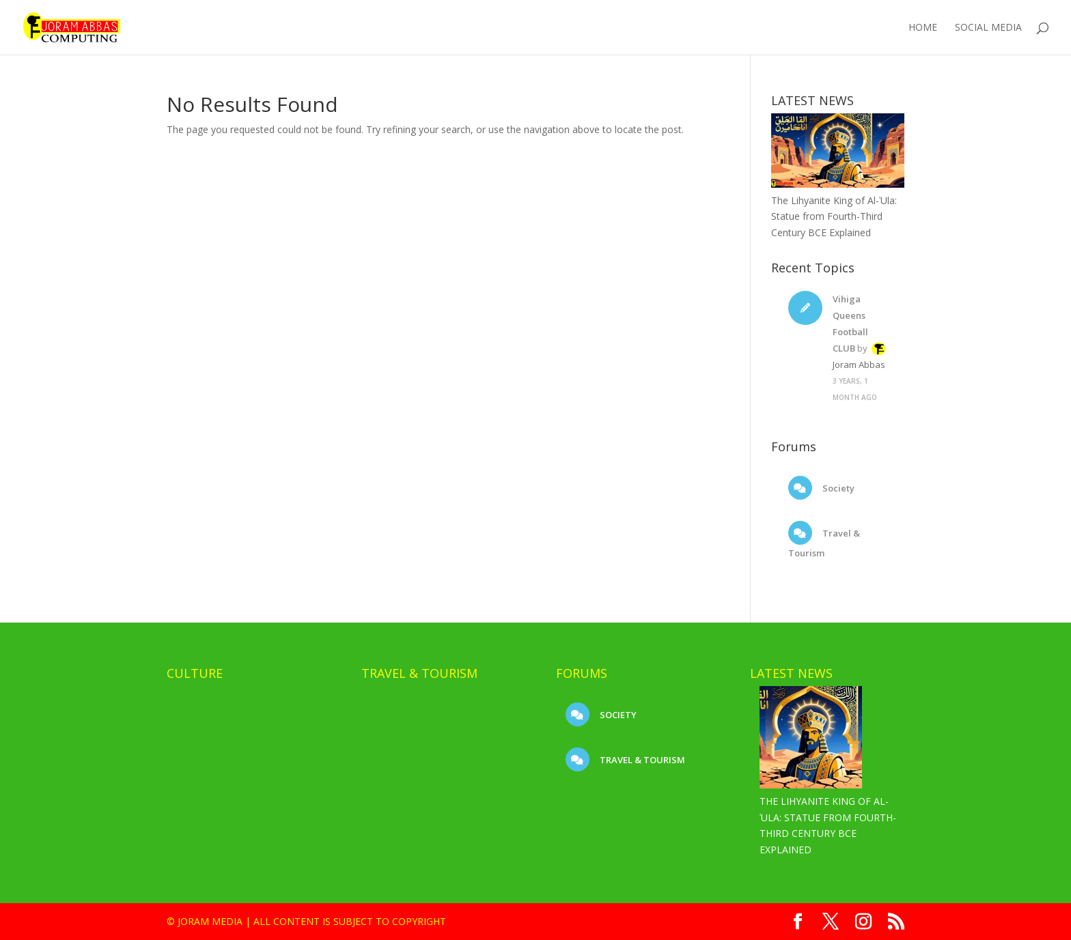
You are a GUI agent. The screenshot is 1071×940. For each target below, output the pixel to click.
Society (837, 488)
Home (922, 28)
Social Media (988, 28)
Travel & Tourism (641, 760)
